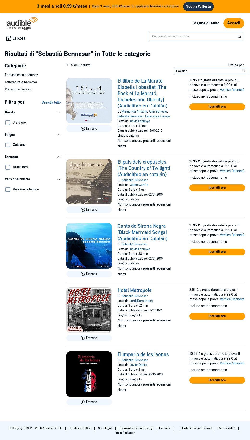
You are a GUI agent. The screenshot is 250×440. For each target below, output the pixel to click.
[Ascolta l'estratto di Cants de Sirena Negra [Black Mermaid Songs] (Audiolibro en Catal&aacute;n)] (89, 274)
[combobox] (196, 36)
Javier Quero (138, 365)
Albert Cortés (139, 185)
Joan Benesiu (158, 111)
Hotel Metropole (135, 290)
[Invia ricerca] (240, 36)
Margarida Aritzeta (134, 111)
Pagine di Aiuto (206, 23)
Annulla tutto (51, 103)
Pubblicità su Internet (197, 428)
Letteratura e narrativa (21, 82)
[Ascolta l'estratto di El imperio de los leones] (89, 402)
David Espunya (140, 121)
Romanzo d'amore (18, 89)
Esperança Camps (157, 116)
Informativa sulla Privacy (136, 428)
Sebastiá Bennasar (135, 180)
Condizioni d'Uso (80, 428)
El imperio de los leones (143, 354)
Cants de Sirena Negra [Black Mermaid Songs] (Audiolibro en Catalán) (143, 232)
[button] (33, 112)
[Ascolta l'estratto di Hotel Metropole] (89, 338)
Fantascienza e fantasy (21, 75)
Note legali (105, 428)
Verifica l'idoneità (232, 90)
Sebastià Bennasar (131, 116)
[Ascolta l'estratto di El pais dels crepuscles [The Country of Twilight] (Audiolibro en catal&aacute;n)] (89, 209)
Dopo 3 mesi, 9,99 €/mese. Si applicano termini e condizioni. (108, 6)
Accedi (233, 23)
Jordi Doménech (141, 301)
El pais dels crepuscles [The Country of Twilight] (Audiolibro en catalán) (144, 168)
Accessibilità (227, 428)
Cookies (165, 428)
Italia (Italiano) (125, 433)
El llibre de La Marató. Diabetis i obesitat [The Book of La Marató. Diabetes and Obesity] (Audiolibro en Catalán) (143, 93)
